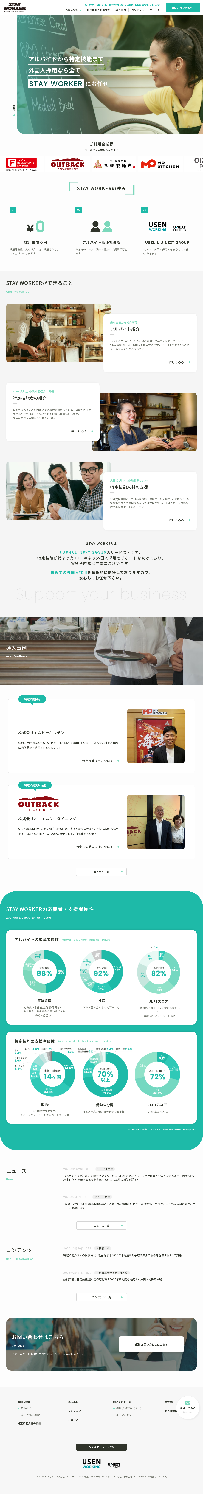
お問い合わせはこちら (154, 1344)
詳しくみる (176, 362)
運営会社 (170, 1402)
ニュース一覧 (102, 1226)
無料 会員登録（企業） (129, 1408)
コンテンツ (137, 10)
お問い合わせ (185, 8)
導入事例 (121, 10)
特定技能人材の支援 (98, 10)
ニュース (155, 10)
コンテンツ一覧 (101, 1297)
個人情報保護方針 (175, 1411)
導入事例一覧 (101, 872)
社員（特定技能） (31, 1414)
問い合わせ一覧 (122, 1402)
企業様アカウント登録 (102, 1447)
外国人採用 (71, 10)
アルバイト (27, 1408)
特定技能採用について (97, 760)
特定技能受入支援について (94, 846)
